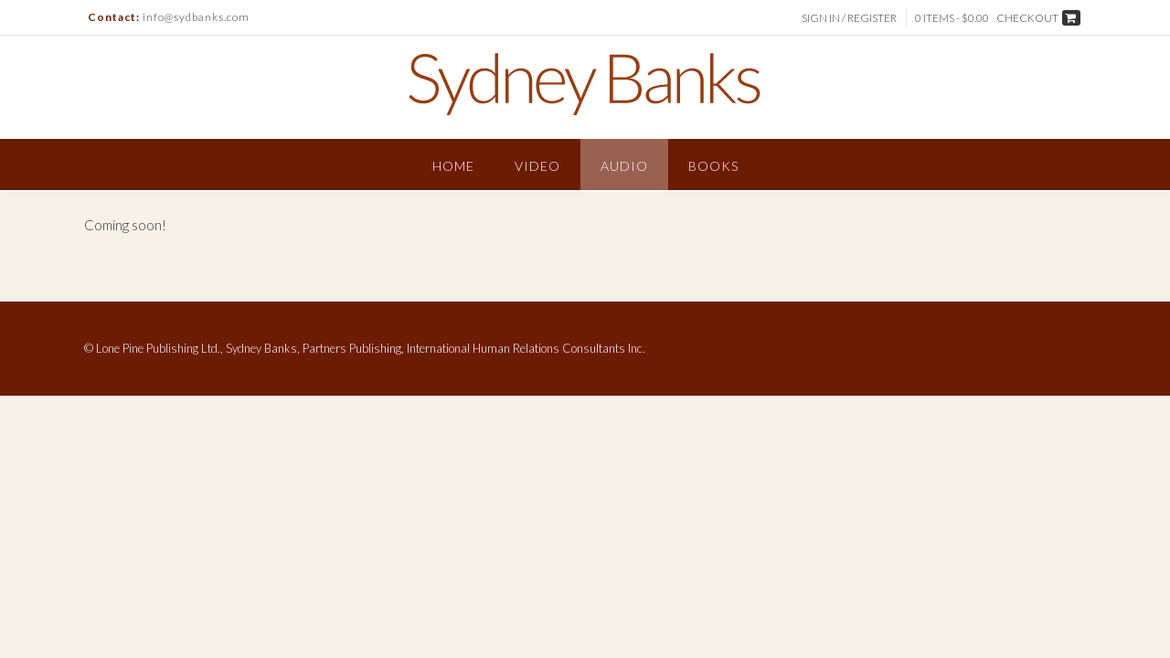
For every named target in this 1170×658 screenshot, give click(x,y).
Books (713, 166)
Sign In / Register (849, 18)
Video (537, 166)
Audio (624, 166)
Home (453, 166)
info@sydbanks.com (196, 17)
